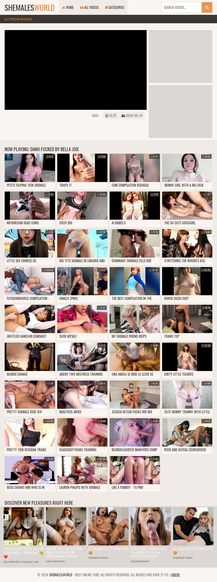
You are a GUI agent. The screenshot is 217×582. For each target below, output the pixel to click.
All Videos (89, 7)
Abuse (175, 574)
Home (68, 7)
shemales (30, 7)
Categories (114, 7)
